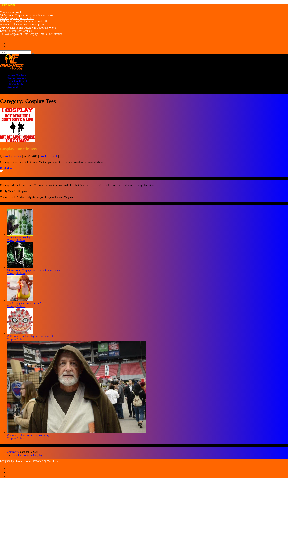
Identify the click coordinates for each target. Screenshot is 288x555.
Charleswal (13, 451)
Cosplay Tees (46, 156)
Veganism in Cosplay (12, 12)
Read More (6, 167)
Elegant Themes (23, 461)
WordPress (52, 461)
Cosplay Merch (14, 87)
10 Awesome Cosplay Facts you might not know (27, 15)
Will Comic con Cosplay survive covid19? (23, 21)
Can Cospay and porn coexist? (17, 18)
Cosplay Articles (16, 240)
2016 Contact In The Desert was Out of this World (28, 27)
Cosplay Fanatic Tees (18, 149)
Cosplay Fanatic (12, 156)
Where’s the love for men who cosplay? (22, 24)
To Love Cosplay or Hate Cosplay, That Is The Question (31, 33)
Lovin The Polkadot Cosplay (16, 30)
